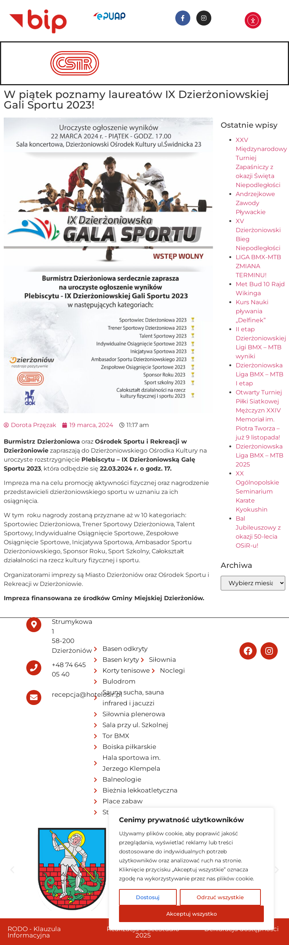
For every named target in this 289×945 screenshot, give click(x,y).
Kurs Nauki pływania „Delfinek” (252, 311)
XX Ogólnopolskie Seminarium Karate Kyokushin (257, 491)
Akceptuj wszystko (191, 913)
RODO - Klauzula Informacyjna (34, 932)
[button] (12, 869)
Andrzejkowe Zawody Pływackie (255, 203)
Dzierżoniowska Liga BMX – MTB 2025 (259, 455)
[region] (191, 869)
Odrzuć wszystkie (220, 897)
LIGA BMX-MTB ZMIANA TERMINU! (258, 266)
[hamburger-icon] (271, 53)
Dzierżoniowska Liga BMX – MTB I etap (259, 374)
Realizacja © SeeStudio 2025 (143, 932)
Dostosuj (148, 897)
